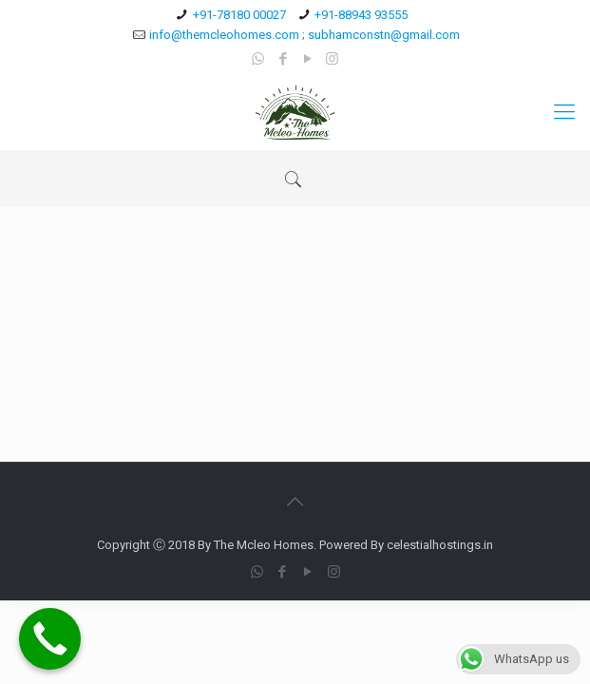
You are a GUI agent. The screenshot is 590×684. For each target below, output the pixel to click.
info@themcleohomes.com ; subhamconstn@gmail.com (304, 35)
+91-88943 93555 (361, 15)
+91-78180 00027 (239, 15)
